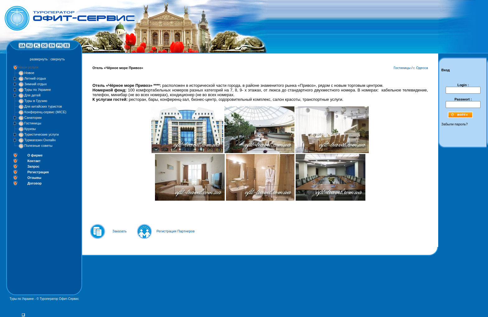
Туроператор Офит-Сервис (59, 299)
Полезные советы (38, 145)
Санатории (33, 117)
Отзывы (34, 177)
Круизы (30, 129)
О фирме (35, 155)
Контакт (33, 161)
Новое (29, 73)
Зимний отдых (35, 84)
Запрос (33, 166)
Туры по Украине (37, 89)
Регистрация (38, 172)
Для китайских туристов (43, 106)
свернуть (57, 59)
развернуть (39, 59)
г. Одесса (420, 68)
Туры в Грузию (35, 101)
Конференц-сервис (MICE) (45, 112)
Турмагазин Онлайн (40, 140)
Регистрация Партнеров (176, 231)
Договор (34, 183)
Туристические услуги (41, 134)
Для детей (32, 95)
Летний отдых (35, 78)
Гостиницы (32, 123)
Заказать (119, 231)
